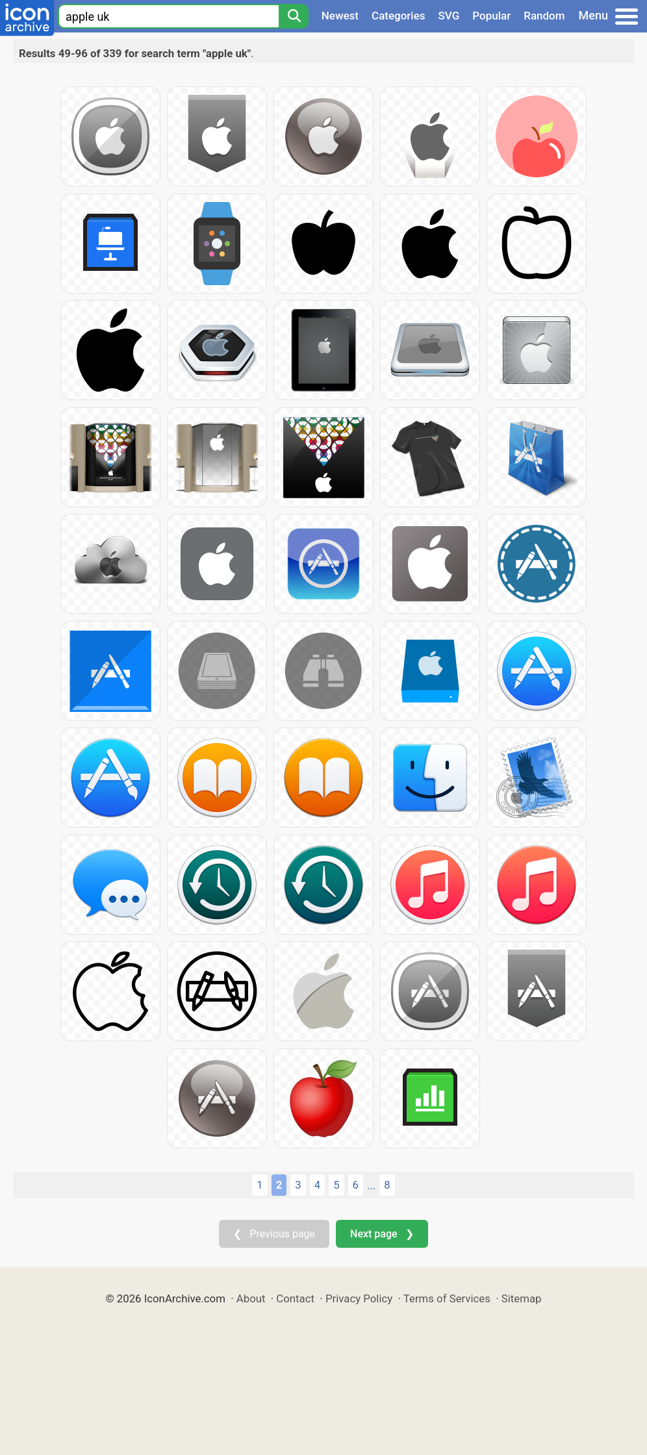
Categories (398, 15)
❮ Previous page (274, 1234)
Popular (491, 15)
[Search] (294, 16)
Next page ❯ (381, 1234)
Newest (340, 15)
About (251, 1298)
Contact (295, 1298)
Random (544, 15)
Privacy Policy (358, 1298)
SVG (449, 15)
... (371, 1185)
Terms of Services (446, 1298)
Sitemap (521, 1298)
